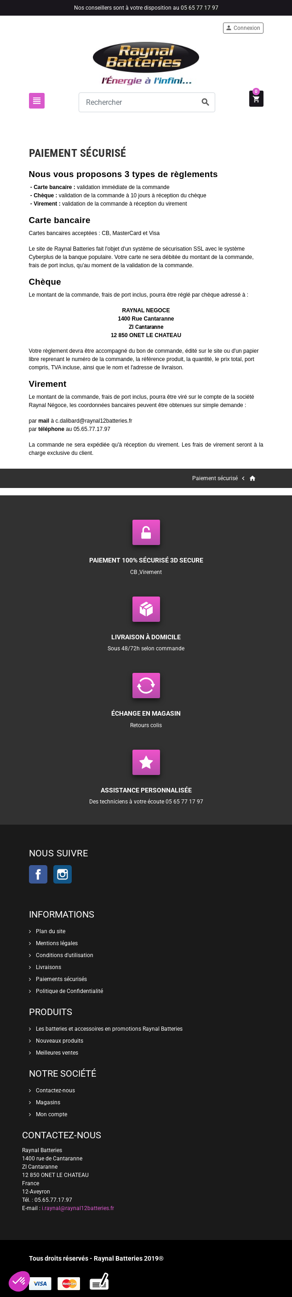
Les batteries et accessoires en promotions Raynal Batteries (108, 1029)
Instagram (62, 874)
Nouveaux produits (58, 1041)
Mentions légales (56, 943)
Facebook (38, 874)
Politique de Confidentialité (68, 991)
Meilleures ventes (56, 1053)
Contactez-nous (54, 1090)
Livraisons (47, 967)
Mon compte (50, 1114)
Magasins (47, 1102)
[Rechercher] (147, 102)
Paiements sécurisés (60, 979)
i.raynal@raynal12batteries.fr (78, 1208)
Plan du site (49, 931)
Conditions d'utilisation (63, 955)
